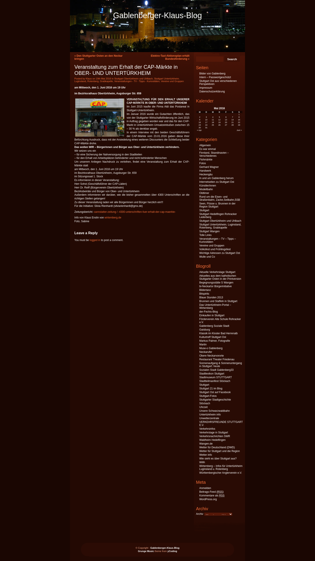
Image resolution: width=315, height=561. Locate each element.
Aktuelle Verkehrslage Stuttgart (217, 272)
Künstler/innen (207, 185)
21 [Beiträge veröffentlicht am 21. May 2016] (232, 122)
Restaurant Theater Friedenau (216, 359)
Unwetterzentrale (209, 418)
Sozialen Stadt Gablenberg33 (216, 369)
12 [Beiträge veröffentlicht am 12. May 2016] (219, 120)
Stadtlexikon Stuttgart (211, 373)
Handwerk (205, 170)
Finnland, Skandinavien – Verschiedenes (214, 154)
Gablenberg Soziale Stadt (214, 325)
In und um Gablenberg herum (216, 178)
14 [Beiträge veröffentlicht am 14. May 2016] (232, 120)
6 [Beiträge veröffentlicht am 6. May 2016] (225, 117)
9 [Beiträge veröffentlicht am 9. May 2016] (199, 120)
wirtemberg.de (113, 217)
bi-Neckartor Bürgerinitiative (215, 286)
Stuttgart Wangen (209, 231)
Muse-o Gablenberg (210, 348)
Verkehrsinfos (207, 428)
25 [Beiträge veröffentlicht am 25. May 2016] (213, 125)
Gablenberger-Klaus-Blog (157, 15)
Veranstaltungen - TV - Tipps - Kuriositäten (136, 81)
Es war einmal (207, 149)
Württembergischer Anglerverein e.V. (220, 472)
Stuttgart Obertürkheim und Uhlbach (133, 78)
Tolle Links (205, 235)
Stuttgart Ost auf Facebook (215, 392)
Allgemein (205, 145)
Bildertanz (205, 290)
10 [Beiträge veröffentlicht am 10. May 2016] (206, 120)
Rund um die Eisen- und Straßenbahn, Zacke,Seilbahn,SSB (219, 198)
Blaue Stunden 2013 (211, 297)
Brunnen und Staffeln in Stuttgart (218, 301)
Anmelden (205, 488)
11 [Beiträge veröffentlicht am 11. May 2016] (213, 120)
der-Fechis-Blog (208, 311)
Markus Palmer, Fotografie (214, 340)
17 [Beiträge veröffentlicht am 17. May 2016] (206, 122)
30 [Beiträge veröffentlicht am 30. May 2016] (200, 128)
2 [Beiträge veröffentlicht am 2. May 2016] (199, 117)
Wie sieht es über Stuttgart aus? (218, 458)
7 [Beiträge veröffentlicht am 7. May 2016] (232, 117)
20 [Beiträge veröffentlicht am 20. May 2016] (226, 122)
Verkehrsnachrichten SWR (214, 436)
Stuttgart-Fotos (208, 395)
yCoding (172, 551)
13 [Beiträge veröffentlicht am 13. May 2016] (226, 120)
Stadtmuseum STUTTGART (215, 377)
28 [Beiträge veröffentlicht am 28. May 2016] (232, 125)
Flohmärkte (205, 159)
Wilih (202, 462)
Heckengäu (206, 174)
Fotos (202, 163)
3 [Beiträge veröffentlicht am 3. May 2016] (206, 117)
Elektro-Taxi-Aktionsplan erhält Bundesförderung (170, 57)
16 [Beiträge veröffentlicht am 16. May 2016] (200, 122)
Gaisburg (204, 329)
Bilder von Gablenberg (212, 73)
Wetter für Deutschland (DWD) (217, 447)
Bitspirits (204, 293)
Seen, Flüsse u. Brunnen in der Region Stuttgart (217, 205)
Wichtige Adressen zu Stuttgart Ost (219, 253)
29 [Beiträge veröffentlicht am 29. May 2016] (239, 125)
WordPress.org (208, 499)
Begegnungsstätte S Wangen (216, 282)
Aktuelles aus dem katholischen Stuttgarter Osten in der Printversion (220, 277)
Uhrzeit (203, 407)
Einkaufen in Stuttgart (211, 315)
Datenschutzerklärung (212, 91)
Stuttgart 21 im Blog (210, 388)
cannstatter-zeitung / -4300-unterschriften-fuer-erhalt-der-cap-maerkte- (135, 211)
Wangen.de (206, 443)
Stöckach (204, 403)
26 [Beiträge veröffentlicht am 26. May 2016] (219, 125)
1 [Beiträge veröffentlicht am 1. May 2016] (239, 114)
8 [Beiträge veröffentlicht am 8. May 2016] (239, 117)
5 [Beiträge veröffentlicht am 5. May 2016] (219, 117)
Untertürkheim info (210, 414)
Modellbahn (206, 189)
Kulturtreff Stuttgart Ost (212, 337)
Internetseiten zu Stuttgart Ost (216, 181)
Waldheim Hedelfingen (212, 439)
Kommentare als (211, 495)
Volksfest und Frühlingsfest (215, 249)
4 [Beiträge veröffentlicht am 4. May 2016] (213, 117)
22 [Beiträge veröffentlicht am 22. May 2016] (239, 122)
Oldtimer (204, 193)
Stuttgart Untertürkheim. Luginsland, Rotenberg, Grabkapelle (220, 226)
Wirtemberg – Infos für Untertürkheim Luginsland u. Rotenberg (220, 467)
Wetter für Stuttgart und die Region (219, 451)
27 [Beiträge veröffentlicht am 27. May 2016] (226, 125)
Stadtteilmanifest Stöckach (214, 381)
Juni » (239, 130)
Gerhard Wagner (209, 167)
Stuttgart (204, 210)
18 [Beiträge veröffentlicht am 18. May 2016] (213, 122)
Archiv (199, 513)
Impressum (205, 87)
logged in (95, 240)
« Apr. (199, 130)
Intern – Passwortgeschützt (215, 77)
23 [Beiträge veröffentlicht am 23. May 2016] (200, 125)
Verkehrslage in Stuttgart (213, 432)
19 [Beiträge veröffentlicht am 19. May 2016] (219, 122)
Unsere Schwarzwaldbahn (214, 410)
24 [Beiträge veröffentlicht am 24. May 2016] (206, 125)
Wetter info (205, 454)
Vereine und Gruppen (172, 81)
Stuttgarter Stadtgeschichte (215, 399)
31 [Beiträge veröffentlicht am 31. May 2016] (206, 128)
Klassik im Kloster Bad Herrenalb (218, 333)
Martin (202, 344)
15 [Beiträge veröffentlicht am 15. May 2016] (239, 120)
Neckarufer (205, 351)
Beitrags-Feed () (211, 492)
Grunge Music (146, 551)
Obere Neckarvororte (211, 355)
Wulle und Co (207, 256)
